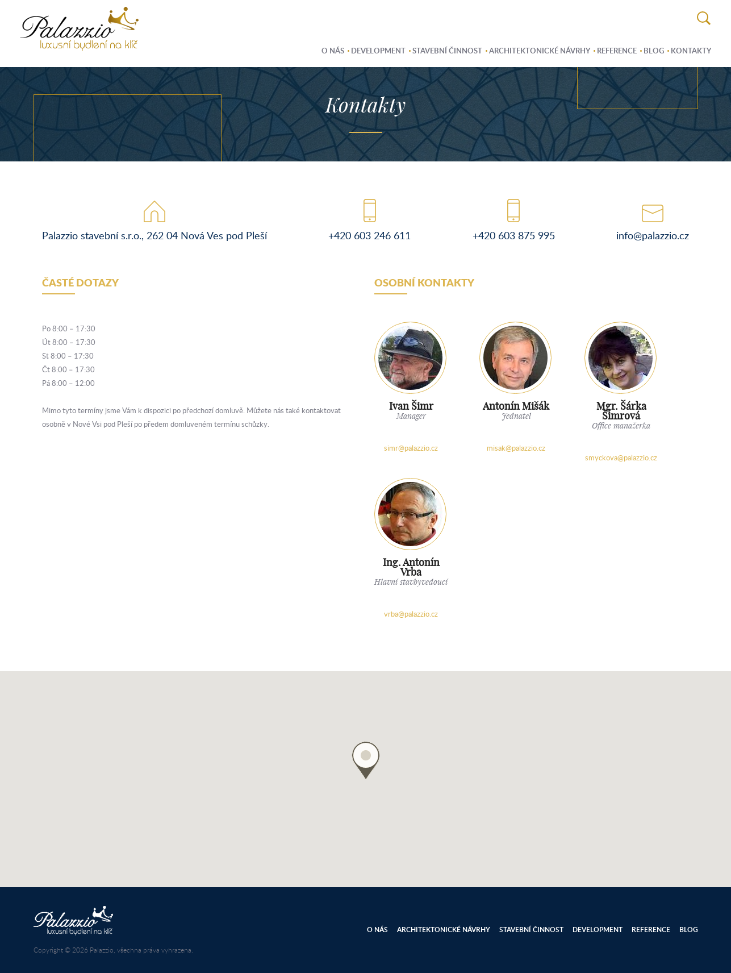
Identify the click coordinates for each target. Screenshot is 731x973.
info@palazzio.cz (652, 235)
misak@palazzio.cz (516, 448)
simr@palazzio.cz (411, 448)
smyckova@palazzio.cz (621, 457)
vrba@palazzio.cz (411, 614)
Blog (654, 50)
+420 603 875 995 (514, 235)
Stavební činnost (447, 50)
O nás (332, 50)
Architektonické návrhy (539, 50)
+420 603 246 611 (369, 235)
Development (378, 50)
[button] (366, 760)
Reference (617, 50)
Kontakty (691, 50)
